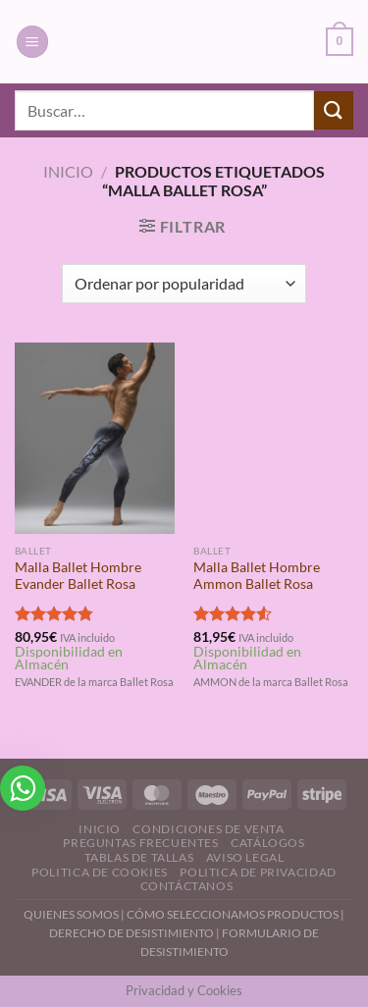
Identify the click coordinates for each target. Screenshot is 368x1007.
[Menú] (32, 42)
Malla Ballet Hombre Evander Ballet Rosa (78, 576)
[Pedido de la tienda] (184, 283)
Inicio (68, 171)
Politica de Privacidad (258, 872)
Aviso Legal (245, 857)
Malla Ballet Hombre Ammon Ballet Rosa (256, 576)
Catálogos (268, 842)
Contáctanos (187, 885)
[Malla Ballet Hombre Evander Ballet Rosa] (95, 438)
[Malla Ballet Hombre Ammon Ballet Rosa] (273, 438)
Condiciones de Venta (208, 829)
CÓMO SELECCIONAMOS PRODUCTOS (233, 914)
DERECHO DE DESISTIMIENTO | (135, 933)
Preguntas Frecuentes (140, 842)
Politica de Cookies (99, 872)
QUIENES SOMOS (71, 914)
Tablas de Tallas (139, 857)
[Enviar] (333, 110)
